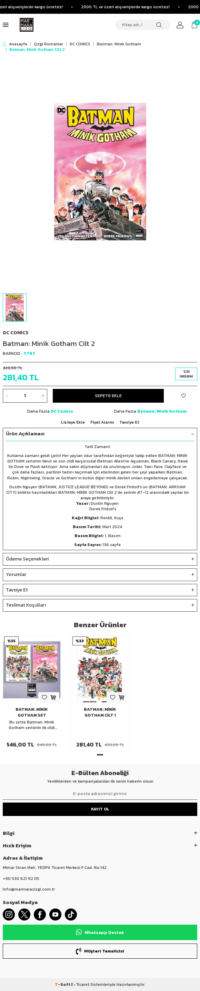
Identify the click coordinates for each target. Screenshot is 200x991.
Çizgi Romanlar (48, 44)
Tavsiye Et (129, 422)
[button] (100, 754)
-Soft (63, 984)
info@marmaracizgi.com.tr (29, 889)
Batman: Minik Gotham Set (32, 712)
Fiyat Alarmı (102, 422)
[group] (100, 171)
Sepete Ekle (108, 395)
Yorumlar (100, 574)
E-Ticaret (80, 984)
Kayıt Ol (100, 809)
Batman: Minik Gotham (119, 44)
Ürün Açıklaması (100, 434)
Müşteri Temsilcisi (100, 951)
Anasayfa (15, 44)
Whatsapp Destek (100, 932)
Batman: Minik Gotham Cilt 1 (100, 712)
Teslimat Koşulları (100, 605)
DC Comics (16, 332)
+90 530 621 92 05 (21, 878)
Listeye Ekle (73, 422)
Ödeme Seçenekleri (100, 559)
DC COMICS (80, 44)
